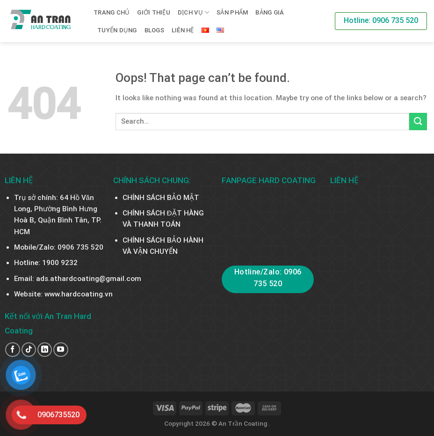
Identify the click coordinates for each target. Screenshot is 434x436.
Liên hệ (183, 30)
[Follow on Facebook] (12, 349)
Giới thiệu (153, 12)
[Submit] (418, 121)
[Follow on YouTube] (60, 349)
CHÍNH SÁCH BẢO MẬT (161, 197)
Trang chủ (112, 12)
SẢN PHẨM (232, 12)
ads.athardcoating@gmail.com (88, 278)
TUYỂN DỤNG (117, 30)
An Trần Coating (243, 423)
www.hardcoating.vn (78, 294)
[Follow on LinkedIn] (44, 349)
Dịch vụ (193, 12)
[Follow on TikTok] (29, 349)
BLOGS (154, 30)
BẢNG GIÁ (269, 12)
